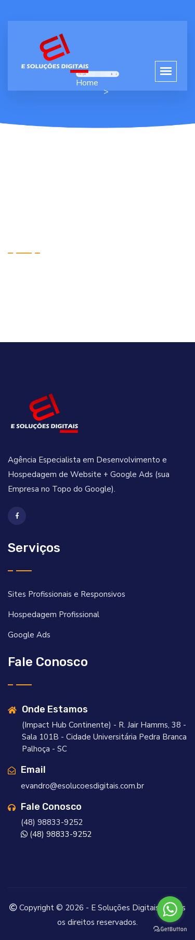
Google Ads (29, 635)
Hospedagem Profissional (53, 614)
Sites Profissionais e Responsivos (66, 594)
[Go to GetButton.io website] (170, 929)
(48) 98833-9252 (56, 834)
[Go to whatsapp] (170, 909)
